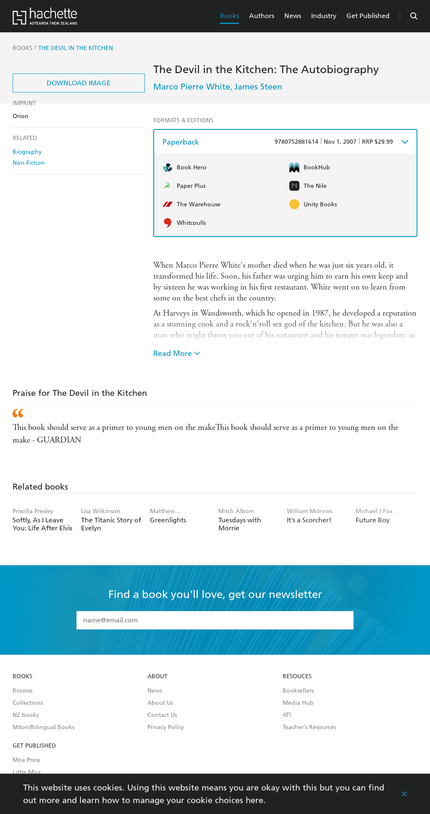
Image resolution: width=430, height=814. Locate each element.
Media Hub (298, 703)
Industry (323, 16)
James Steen (258, 87)
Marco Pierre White (191, 87)
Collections (28, 703)
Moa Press (26, 760)
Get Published (368, 16)
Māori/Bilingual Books (43, 727)
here (254, 800)
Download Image (78, 83)
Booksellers (298, 691)
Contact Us (162, 715)
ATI (287, 715)
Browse (23, 691)
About (157, 677)
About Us (160, 703)
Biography (27, 151)
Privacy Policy (165, 727)
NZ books (26, 715)
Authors (261, 16)
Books (229, 16)
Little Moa (27, 772)
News (292, 16)
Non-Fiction (29, 162)
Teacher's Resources (309, 727)
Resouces (297, 677)
